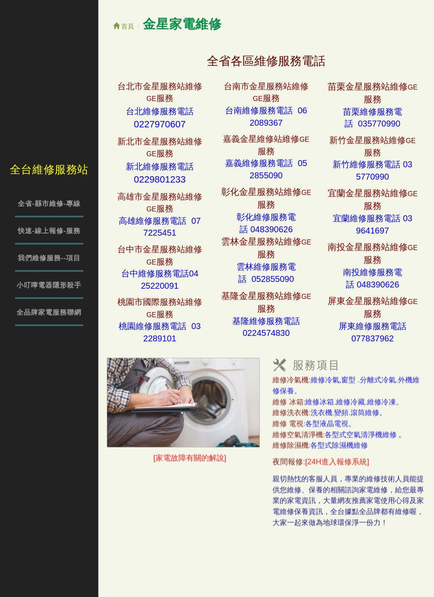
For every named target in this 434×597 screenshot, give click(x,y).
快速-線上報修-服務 (49, 230)
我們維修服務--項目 (49, 258)
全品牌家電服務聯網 (49, 312)
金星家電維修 (182, 24)
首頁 (123, 26)
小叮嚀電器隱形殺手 (49, 285)
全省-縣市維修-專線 (49, 203)
